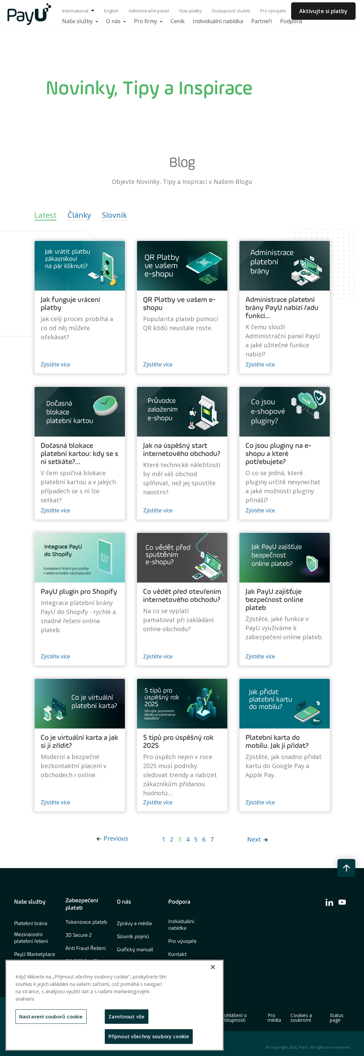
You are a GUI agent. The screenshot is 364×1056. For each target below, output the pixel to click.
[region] (114, 1005)
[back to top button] (346, 868)
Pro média (274, 1017)
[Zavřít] (213, 967)
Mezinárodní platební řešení (31, 938)
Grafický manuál (135, 950)
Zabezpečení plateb (81, 904)
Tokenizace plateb (86, 922)
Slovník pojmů (133, 937)
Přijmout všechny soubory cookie (148, 1036)
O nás (124, 902)
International (78, 11)
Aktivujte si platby (323, 11)
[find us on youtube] (342, 902)
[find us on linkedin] (329, 902)
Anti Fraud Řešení (85, 948)
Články (79, 215)
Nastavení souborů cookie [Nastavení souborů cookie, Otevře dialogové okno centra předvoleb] (51, 1016)
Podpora (179, 902)
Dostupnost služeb (231, 11)
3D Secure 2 (78, 935)
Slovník (114, 215)
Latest (45, 215)
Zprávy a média (134, 923)
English (111, 11)
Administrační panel (149, 11)
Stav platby (190, 11)
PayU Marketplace (34, 954)
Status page (337, 1017)
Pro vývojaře (273, 11)
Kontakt (177, 954)
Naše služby (30, 902)
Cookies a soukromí (301, 1017)
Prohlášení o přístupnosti (233, 1017)
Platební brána (30, 923)
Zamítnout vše (126, 1016)
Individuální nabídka (181, 925)
